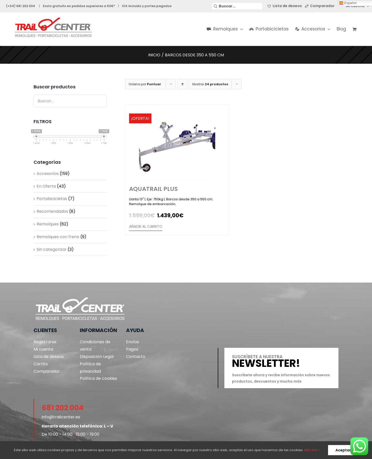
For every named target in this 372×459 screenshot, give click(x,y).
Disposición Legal (97, 356)
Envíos (132, 342)
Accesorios (48, 173)
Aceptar (343, 450)
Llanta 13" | (137, 199)
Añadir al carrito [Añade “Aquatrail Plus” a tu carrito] (145, 226)
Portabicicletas (52, 199)
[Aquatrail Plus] (177, 142)
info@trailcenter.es (61, 417)
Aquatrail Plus (153, 189)
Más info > (312, 450)
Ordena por (145, 84)
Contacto (135, 356)
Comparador (47, 371)
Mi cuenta (43, 349)
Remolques (48, 224)
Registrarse (45, 342)
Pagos (132, 349)
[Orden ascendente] (182, 84)
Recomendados (52, 211)
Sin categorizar (52, 249)
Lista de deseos (49, 356)
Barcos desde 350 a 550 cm (189, 199)
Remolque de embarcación (152, 204)
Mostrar (210, 84)
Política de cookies (98, 378)
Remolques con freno (58, 237)
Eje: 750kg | (156, 199)
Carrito (41, 364)
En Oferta (46, 186)
